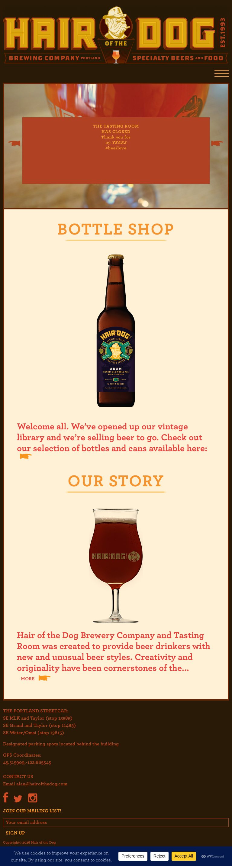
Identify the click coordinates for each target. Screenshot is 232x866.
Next (217, 143)
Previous (14, 143)
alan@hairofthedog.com (41, 783)
